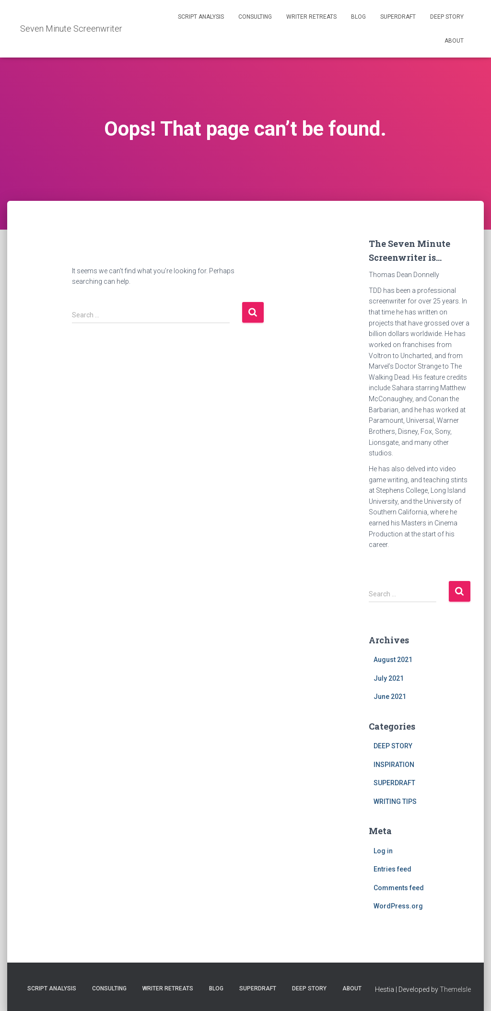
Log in (383, 851)
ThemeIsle (455, 989)
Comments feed (399, 888)
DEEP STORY (447, 16)
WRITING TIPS (395, 801)
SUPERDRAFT (398, 16)
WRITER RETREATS (311, 16)
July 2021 (389, 678)
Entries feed (392, 869)
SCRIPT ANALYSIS (201, 16)
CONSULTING (255, 16)
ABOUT (454, 40)
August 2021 (393, 659)
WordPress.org (398, 906)
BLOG (358, 16)
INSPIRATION (394, 764)
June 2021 (390, 696)
